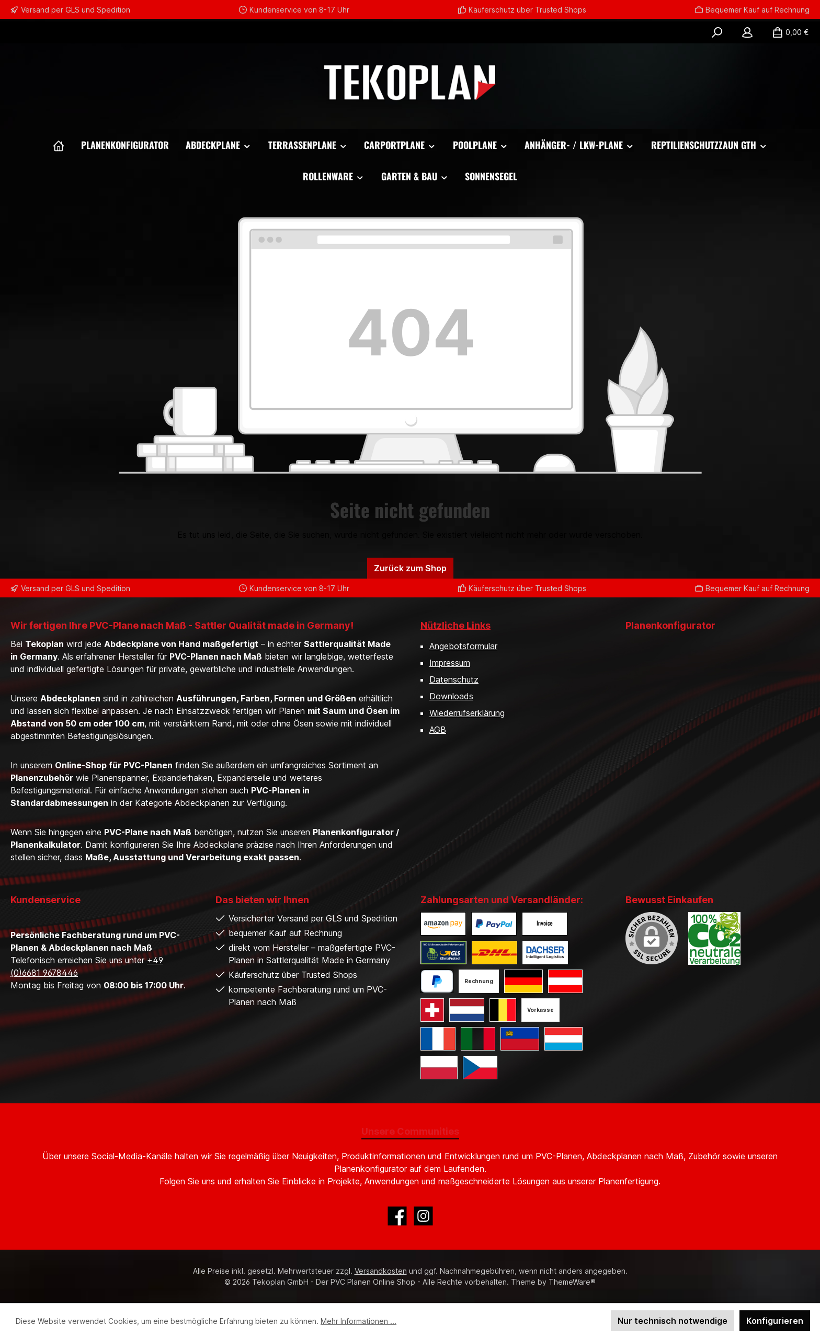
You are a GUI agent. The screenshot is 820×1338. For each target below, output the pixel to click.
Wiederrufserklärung (467, 713)
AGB (437, 729)
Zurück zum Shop (410, 568)
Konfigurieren (774, 1321)
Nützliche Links (455, 625)
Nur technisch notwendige (672, 1321)
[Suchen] (717, 32)
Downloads (451, 696)
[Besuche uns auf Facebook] (397, 1216)
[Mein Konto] (747, 32)
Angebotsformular (463, 646)
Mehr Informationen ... (358, 1321)
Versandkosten (381, 1270)
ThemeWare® (572, 1281)
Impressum (449, 663)
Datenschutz (454, 679)
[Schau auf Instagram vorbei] (423, 1216)
